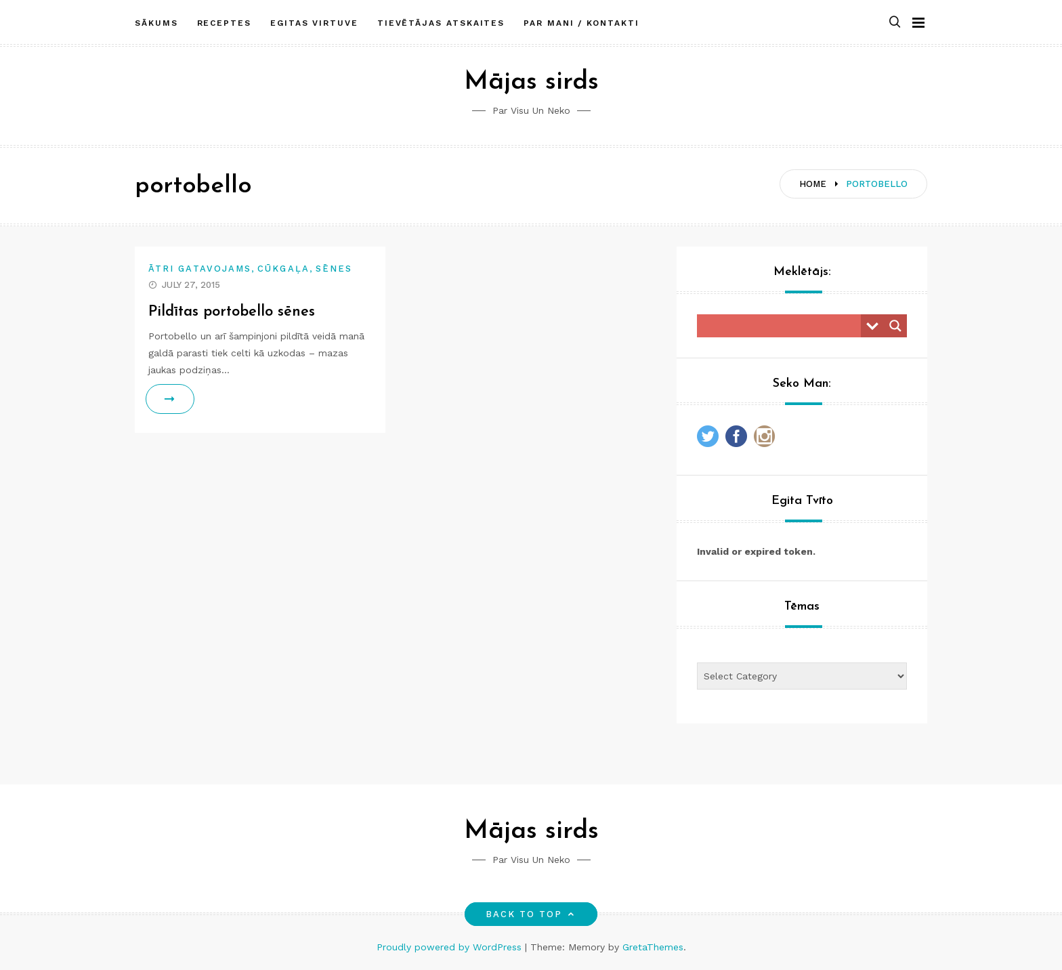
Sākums (156, 22)
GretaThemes (652, 947)
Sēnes (334, 268)
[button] (894, 22)
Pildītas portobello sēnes (232, 312)
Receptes (224, 22)
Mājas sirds (531, 82)
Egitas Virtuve (314, 22)
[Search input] (782, 325)
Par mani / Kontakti (581, 22)
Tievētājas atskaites (441, 22)
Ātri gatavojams (199, 268)
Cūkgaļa (283, 268)
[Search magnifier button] (895, 325)
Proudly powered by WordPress (451, 947)
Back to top (531, 914)
